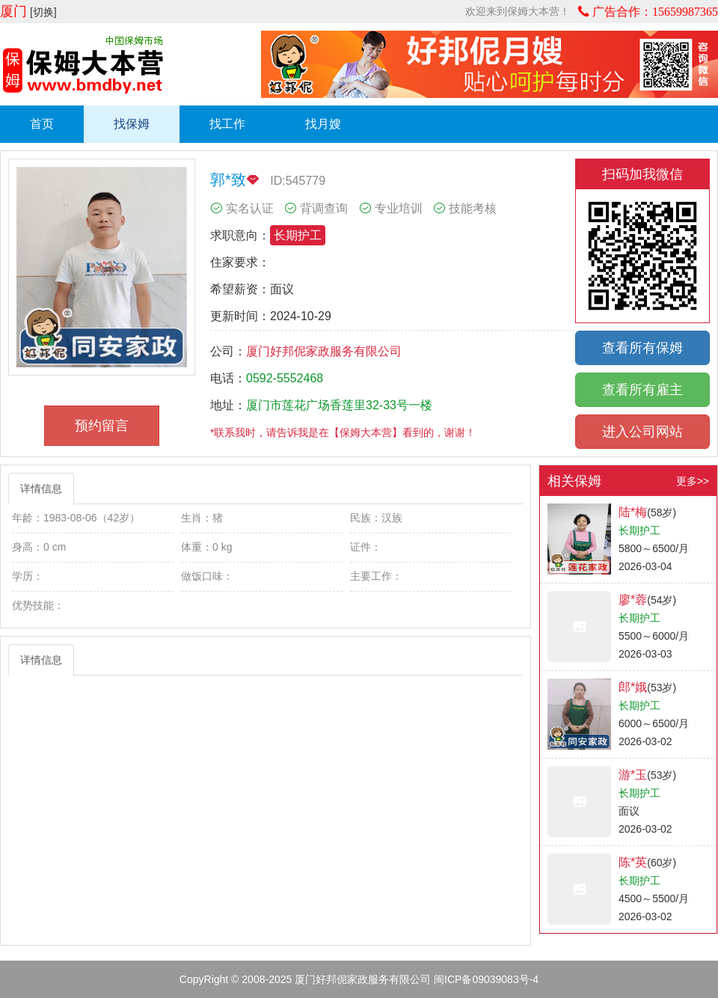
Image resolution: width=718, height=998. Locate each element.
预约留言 (102, 425)
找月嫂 (323, 123)
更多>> (692, 481)
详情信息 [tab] (41, 489)
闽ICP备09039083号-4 (486, 979)
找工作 (227, 123)
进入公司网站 (642, 431)
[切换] (43, 12)
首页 (42, 123)
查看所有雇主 (642, 389)
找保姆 (132, 123)
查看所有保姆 (642, 347)
